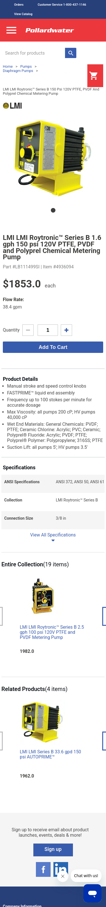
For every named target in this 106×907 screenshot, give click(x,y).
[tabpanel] (53, 158)
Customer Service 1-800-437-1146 (62, 5)
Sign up (53, 849)
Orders (18, 5)
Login (73, 76)
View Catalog (23, 14)
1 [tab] (53, 210)
